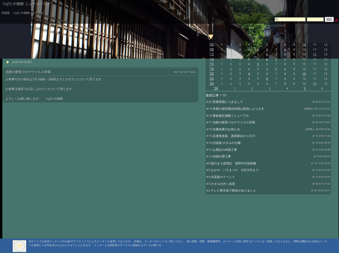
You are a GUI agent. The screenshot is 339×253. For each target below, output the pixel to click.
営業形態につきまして (228, 102)
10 (304, 44)
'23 (211, 78)
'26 (215, 88)
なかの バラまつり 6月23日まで (234, 170)
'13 (211, 54)
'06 (211, 44)
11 (315, 54)
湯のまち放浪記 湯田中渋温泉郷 (233, 163)
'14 (211, 59)
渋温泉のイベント (223, 177)
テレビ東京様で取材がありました (233, 190)
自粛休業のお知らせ (226, 129)
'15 (211, 64)
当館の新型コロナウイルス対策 (234, 122)
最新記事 (212, 95)
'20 (211, 73)
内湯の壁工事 (222, 156)
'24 (211, 83)
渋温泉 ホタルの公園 (227, 143)
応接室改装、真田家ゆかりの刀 (234, 136)
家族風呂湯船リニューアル (231, 115)
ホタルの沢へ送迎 (223, 184)
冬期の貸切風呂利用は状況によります (238, 109)
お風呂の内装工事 (225, 150)
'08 (211, 49)
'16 (211, 69)
